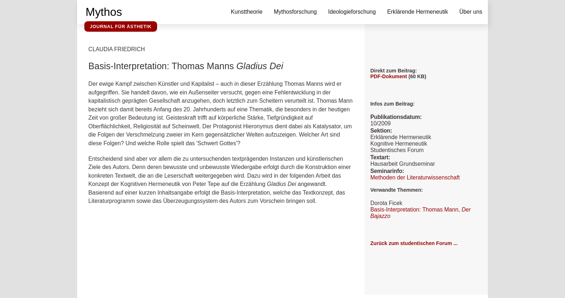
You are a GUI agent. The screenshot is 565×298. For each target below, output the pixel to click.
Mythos (104, 12)
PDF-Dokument (388, 76)
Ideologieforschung (352, 12)
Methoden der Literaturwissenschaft (415, 177)
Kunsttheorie (247, 12)
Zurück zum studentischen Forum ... (414, 243)
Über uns (470, 12)
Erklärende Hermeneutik (417, 12)
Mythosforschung (295, 12)
